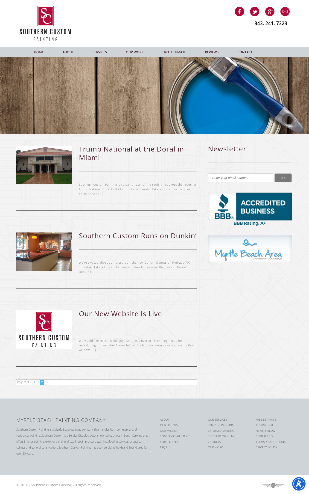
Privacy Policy (266, 447)
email (285, 11)
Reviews (212, 52)
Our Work (135, 52)
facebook (239, 11)
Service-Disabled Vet (175, 436)
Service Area (169, 442)
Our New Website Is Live (120, 313)
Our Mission (169, 431)
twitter (254, 11)
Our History (169, 425)
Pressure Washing (221, 436)
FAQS (163, 447)
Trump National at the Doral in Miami (131, 153)
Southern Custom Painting (49, 23)
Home (39, 52)
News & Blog (265, 431)
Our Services (217, 420)
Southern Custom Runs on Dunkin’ (138, 235)
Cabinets (214, 442)
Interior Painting (221, 425)
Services (100, 52)
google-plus (270, 11)
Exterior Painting (221, 431)
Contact (245, 52)
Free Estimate (174, 52)
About (68, 52)
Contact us (264, 436)
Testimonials (265, 425)
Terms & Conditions (271, 442)
